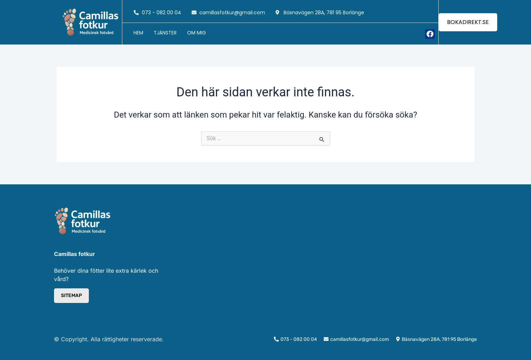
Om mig (196, 32)
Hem (138, 32)
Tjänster (165, 32)
